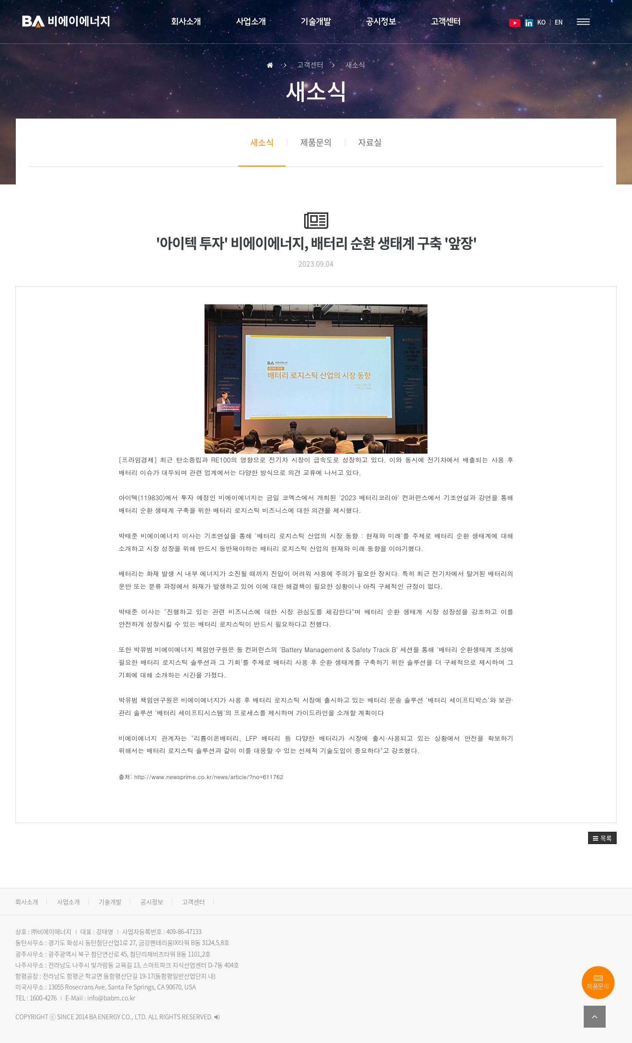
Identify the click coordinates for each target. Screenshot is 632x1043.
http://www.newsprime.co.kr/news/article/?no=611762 (209, 776)
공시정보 (381, 21)
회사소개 (186, 21)
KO (541, 22)
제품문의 (598, 982)
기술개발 (316, 21)
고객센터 (446, 21)
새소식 (262, 142)
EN (559, 22)
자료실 (370, 142)
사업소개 (251, 21)
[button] (602, 838)
